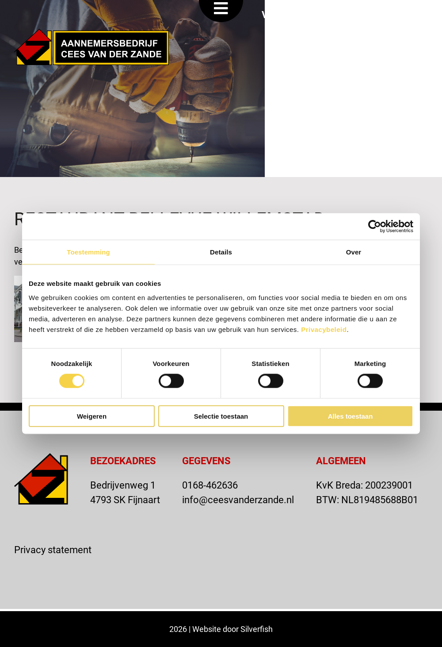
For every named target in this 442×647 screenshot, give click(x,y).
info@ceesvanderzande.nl (238, 499)
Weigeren (92, 416)
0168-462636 (210, 484)
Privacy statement (52, 549)
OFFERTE (350, 14)
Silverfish (256, 629)
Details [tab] (221, 252)
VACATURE (286, 14)
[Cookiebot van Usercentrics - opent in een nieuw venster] (374, 226)
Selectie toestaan (221, 416)
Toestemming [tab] (88, 252)
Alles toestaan (350, 416)
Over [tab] (354, 252)
